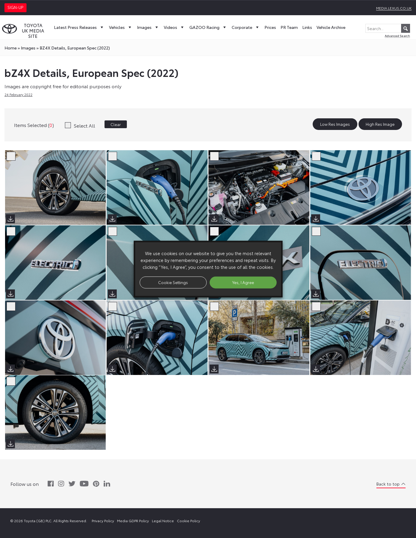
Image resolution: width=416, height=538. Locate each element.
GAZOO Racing (208, 27)
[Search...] (387, 28)
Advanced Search (397, 35)
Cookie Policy (188, 520)
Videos (174, 27)
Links (307, 27)
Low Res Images (335, 124)
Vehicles (121, 27)
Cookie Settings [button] (173, 282)
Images (148, 27)
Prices (270, 27)
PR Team (289, 27)
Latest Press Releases (79, 27)
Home (10, 48)
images (28, 48)
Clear (115, 124)
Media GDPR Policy (133, 520)
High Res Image (380, 124)
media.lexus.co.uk (394, 7)
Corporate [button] (246, 27)
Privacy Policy (103, 520)
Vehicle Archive (331, 27)
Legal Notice (163, 520)
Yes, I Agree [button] (243, 282)
